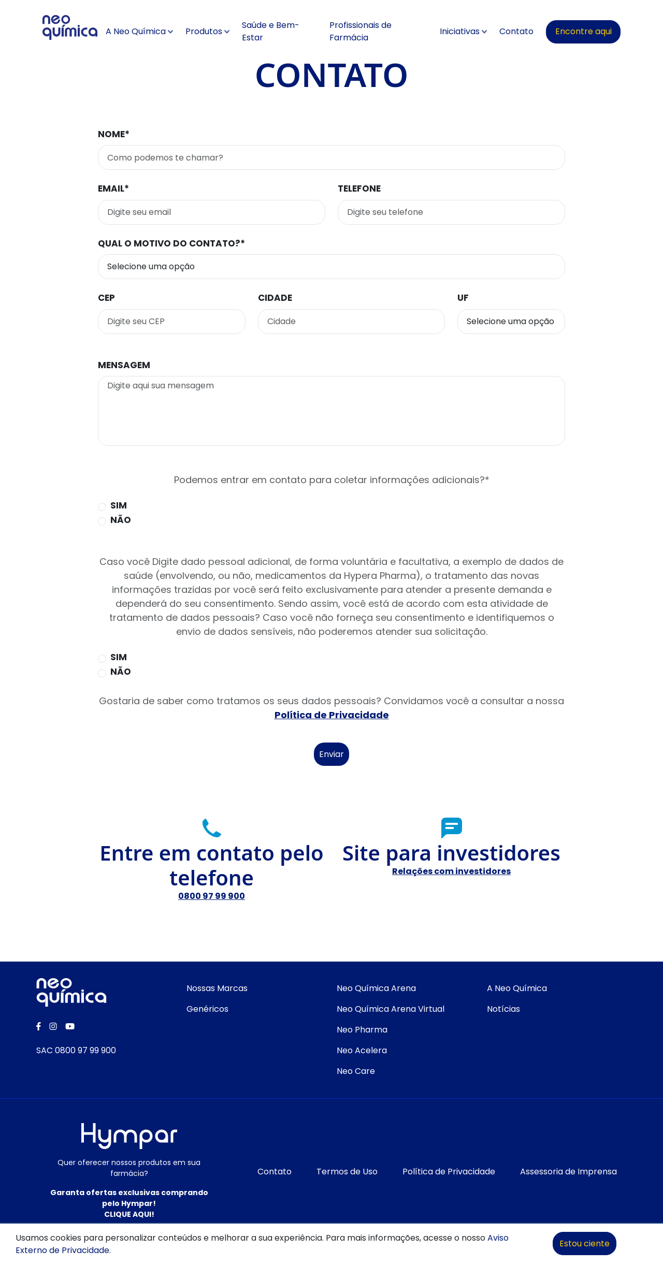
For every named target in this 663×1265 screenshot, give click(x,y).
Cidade (275, 298)
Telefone (359, 188)
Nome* (113, 134)
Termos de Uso (347, 1171)
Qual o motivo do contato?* (171, 243)
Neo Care (356, 1071)
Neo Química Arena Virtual (390, 1009)
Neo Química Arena (376, 988)
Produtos (203, 31)
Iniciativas (460, 31)
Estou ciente (584, 1243)
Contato (516, 31)
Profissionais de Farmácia (360, 31)
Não (120, 520)
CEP (106, 298)
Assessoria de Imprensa (568, 1171)
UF (463, 298)
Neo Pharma (362, 1030)
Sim (118, 505)
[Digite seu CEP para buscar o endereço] (172, 321)
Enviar (331, 754)
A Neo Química (136, 31)
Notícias (503, 1009)
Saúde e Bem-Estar (270, 31)
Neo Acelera (362, 1050)
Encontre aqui (583, 31)
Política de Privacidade (332, 714)
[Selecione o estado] (511, 321)
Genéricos (207, 1009)
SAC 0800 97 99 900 (76, 1050)
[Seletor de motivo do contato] (331, 266)
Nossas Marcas (217, 988)
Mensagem (124, 365)
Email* (113, 188)
